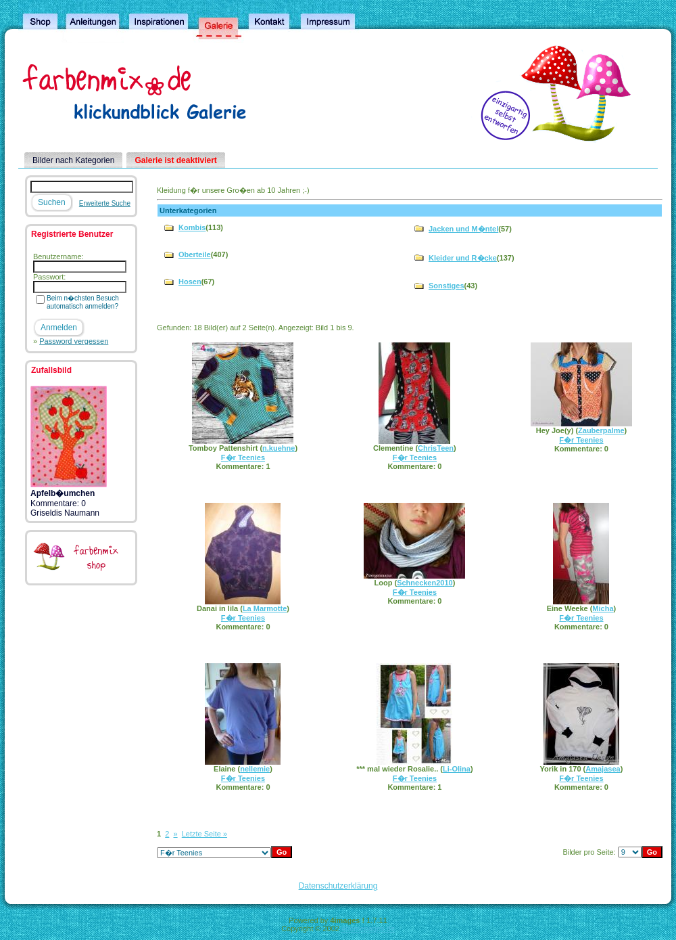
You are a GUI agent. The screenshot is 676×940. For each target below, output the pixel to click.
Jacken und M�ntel (463, 229)
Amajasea (602, 769)
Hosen (189, 281)
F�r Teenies (243, 457)
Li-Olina (456, 769)
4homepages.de (368, 928)
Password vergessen (73, 341)
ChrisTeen (436, 448)
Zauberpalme (601, 430)
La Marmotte (265, 608)
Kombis (192, 227)
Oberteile (194, 254)
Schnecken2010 (425, 583)
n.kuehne (278, 448)
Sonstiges (446, 286)
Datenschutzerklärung (338, 886)
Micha (602, 608)
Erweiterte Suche (104, 203)
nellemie (255, 769)
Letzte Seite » (204, 834)
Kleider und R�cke (463, 258)
